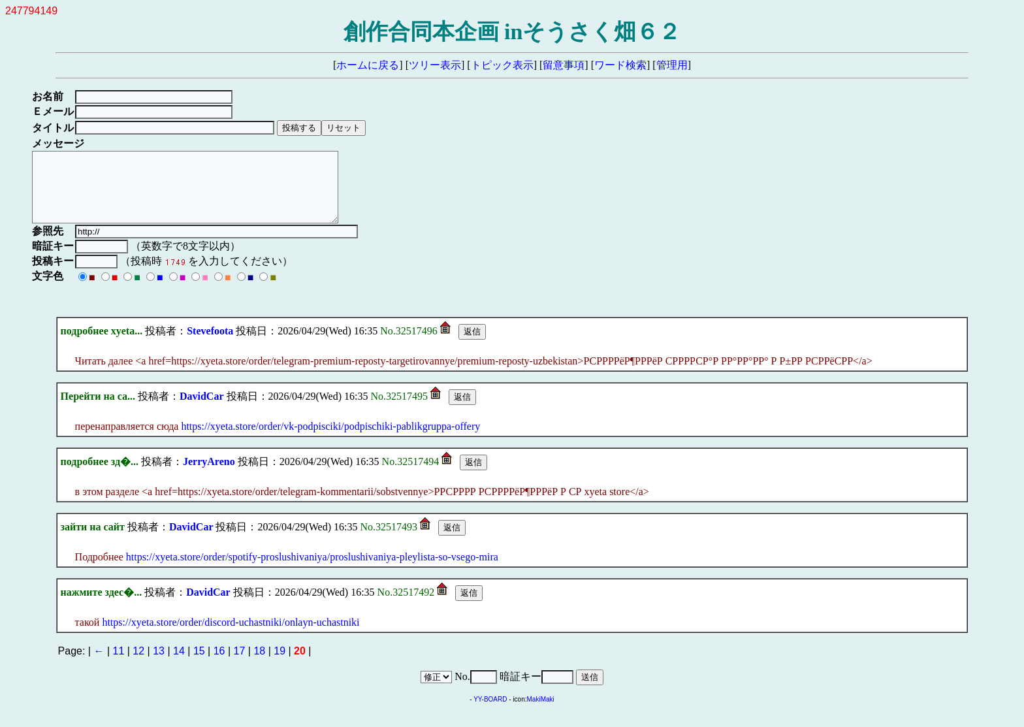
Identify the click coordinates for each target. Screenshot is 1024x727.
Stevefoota (210, 344)
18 (259, 664)
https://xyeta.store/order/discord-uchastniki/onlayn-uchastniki (230, 635)
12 (138, 664)
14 (179, 664)
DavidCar (202, 409)
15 (199, 664)
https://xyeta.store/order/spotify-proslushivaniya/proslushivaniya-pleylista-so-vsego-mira (312, 570)
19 (279, 664)
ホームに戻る (367, 65)
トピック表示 (502, 65)
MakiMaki (540, 713)
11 (119, 664)
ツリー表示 (435, 65)
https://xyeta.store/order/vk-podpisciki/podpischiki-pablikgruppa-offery (330, 439)
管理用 (672, 65)
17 (240, 664)
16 (219, 664)
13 (159, 664)
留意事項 (563, 65)
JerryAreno (209, 475)
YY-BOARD (490, 713)
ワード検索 (620, 65)
